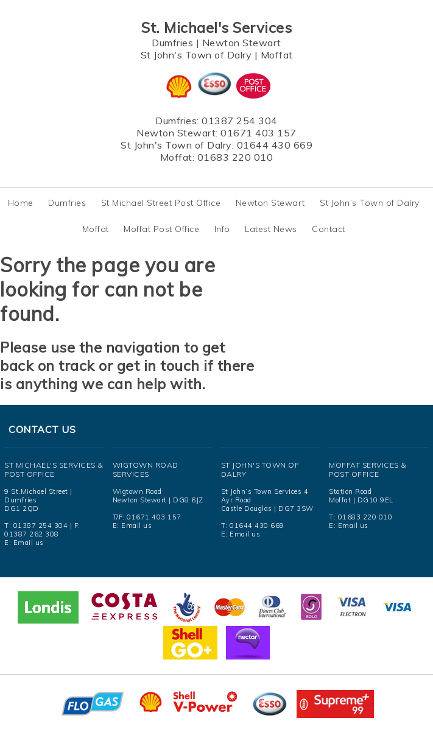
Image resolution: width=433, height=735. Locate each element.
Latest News (271, 228)
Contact (328, 228)
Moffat (277, 55)
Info (222, 228)
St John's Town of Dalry (196, 55)
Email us (28, 542)
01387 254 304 (240, 120)
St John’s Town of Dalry (370, 202)
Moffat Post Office (161, 228)
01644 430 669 (275, 145)
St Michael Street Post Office (161, 202)
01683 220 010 (235, 157)
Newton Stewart (241, 43)
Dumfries (172, 43)
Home (20, 202)
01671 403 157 (258, 133)
